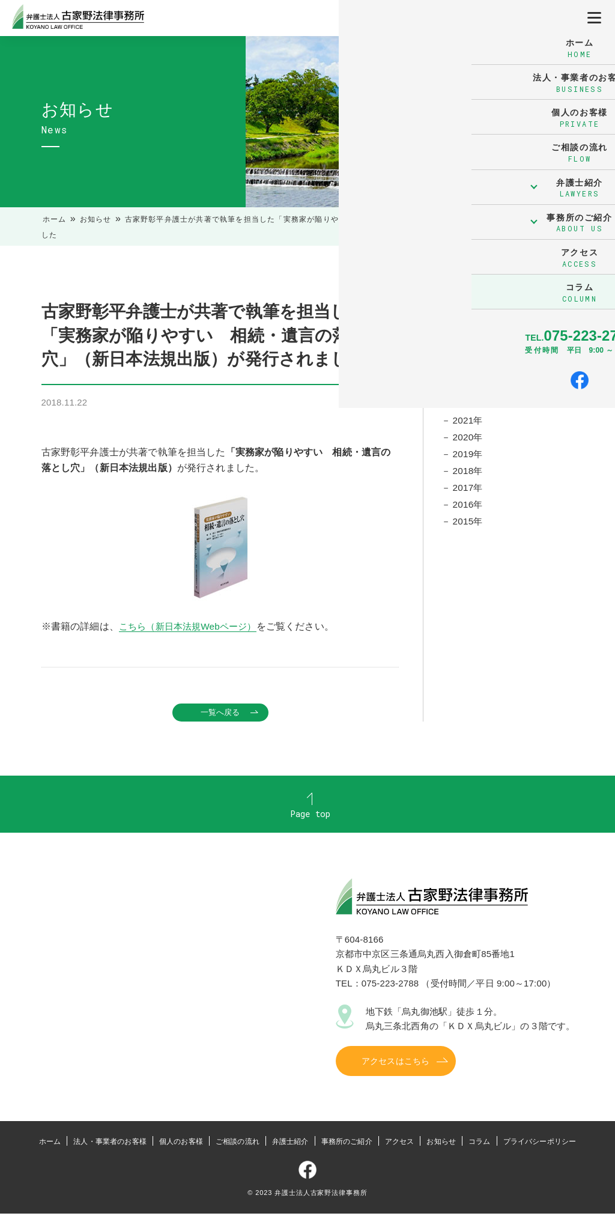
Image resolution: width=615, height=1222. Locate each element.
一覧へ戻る (220, 712)
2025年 (469, 355)
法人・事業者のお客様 (110, 1150)
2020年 (469, 442)
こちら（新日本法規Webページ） (192, 626)
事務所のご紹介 (346, 1150)
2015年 (469, 530)
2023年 (469, 390)
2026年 (469, 337)
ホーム (55, 219)
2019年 (469, 460)
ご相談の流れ (237, 1150)
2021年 (469, 424)
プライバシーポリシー (540, 1150)
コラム (479, 1150)
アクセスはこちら (395, 1069)
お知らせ (96, 219)
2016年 (469, 512)
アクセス (399, 1150)
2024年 (469, 372)
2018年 (469, 477)
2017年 (469, 495)
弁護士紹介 (290, 1150)
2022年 (469, 407)
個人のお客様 (181, 1150)
